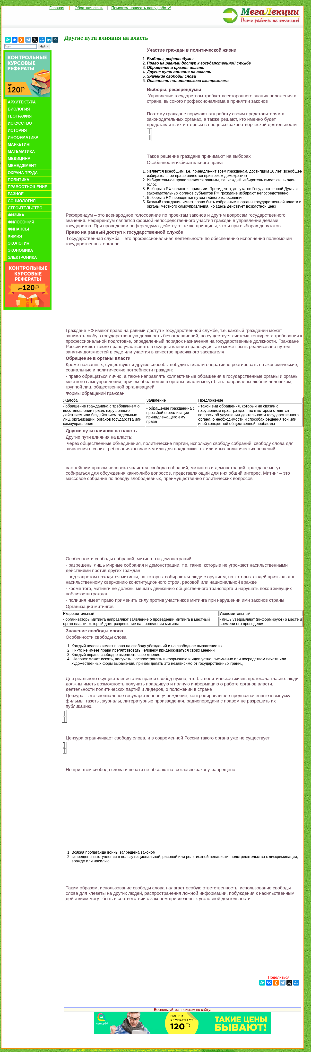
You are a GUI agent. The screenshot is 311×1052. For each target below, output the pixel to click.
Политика (18, 180)
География (20, 116)
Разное (16, 194)
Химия (15, 236)
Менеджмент (22, 166)
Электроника (22, 257)
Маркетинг (20, 144)
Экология (18, 243)
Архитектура (22, 102)
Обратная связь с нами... (218, 1050)
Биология (19, 109)
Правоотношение (27, 187)
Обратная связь (89, 8)
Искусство (20, 123)
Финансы (18, 229)
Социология (22, 201)
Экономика (20, 250)
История (17, 130)
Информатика (23, 137)
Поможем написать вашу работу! (141, 8)
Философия (21, 222)
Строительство (25, 208)
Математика (21, 151)
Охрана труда (23, 173)
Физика (16, 215)
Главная (56, 8)
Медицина (19, 159)
